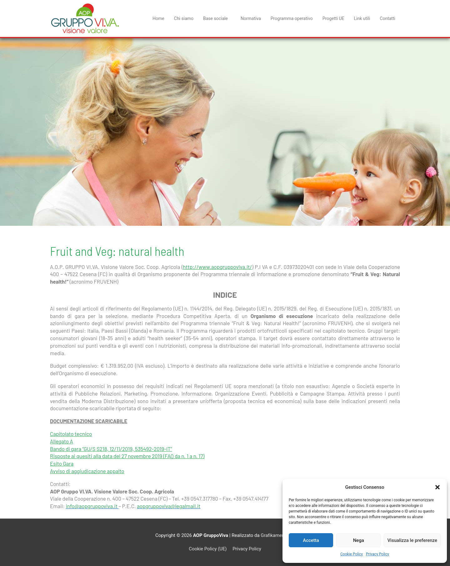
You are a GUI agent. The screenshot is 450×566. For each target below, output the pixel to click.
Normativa (251, 18)
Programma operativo (292, 18)
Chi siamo (183, 18)
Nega (358, 540)
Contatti (387, 18)
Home (158, 18)
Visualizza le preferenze (412, 540)
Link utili (362, 18)
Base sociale (217, 18)
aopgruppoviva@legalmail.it (168, 506)
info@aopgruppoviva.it (92, 506)
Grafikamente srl (278, 535)
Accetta (311, 540)
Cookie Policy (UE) (207, 549)
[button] (437, 487)
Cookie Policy (351, 554)
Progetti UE (333, 18)
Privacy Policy (377, 554)
